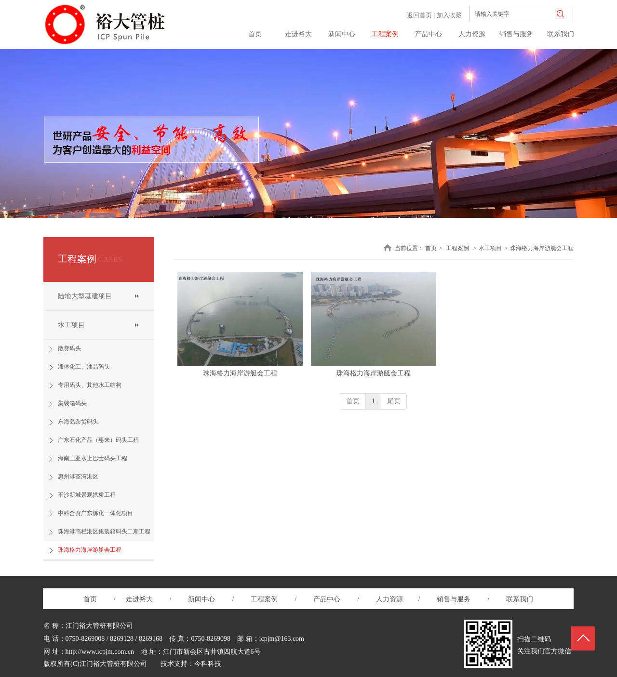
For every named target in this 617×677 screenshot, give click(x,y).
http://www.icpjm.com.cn (100, 651)
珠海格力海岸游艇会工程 (542, 248)
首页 (431, 248)
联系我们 (519, 599)
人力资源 (390, 599)
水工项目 (490, 248)
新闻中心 (202, 599)
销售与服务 (453, 599)
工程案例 (457, 248)
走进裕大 (139, 599)
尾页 (394, 401)
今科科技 (207, 663)
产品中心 (326, 599)
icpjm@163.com (281, 638)
